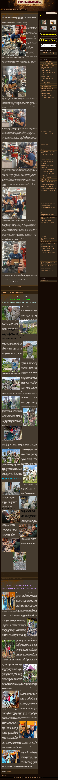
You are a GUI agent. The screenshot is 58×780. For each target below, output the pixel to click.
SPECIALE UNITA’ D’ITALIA (45, 179)
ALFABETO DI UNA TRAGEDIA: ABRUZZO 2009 (48, 244)
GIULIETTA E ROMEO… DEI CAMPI (47, 110)
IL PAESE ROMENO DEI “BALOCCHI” (47, 251)
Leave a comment (5, 286)
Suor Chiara (53, 30)
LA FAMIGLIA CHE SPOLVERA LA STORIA (48, 73)
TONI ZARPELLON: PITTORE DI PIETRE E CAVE (48, 260)
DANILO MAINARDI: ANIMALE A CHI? (47, 174)
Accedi (19, 777)
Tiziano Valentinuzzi (44, 280)
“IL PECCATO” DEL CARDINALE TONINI (47, 249)
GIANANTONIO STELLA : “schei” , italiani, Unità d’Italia (48, 209)
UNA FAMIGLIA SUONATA (45, 118)
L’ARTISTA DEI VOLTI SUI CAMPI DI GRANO (48, 189)
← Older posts (3, 775)
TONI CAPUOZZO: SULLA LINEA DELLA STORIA (47, 257)
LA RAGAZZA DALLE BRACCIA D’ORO (47, 229)
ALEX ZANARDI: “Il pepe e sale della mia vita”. (47, 135)
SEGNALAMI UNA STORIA (21, 9)
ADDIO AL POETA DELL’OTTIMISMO (47, 162)
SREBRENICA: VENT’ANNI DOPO (46, 114)
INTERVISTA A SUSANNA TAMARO (47, 166)
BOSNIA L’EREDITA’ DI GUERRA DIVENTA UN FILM (48, 239)
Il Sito (53, 25)
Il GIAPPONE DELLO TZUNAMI (46, 177)
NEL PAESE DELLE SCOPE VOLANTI (47, 241)
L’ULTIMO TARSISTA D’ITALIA (46, 130)
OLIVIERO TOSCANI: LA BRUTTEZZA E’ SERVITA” (47, 215)
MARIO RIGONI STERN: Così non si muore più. (48, 212)
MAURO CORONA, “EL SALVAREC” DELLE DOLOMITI (48, 224)
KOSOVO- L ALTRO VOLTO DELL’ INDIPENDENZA (46, 236)
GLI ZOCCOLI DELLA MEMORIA (46, 137)
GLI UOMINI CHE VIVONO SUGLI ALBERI (48, 276)
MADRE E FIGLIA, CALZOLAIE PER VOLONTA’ (47, 68)
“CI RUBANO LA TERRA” (45, 105)
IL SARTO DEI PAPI (44, 168)
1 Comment (4, 572)
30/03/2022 (17, 770)
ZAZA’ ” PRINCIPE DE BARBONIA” (46, 221)
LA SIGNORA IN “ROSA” (45, 101)
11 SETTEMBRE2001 (44, 198)
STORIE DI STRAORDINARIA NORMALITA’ (48, 124)
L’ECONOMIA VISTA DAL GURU (46, 132)
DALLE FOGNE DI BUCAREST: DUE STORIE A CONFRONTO (48, 254)
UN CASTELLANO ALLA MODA (46, 120)
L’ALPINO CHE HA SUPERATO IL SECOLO (47, 160)
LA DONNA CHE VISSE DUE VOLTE (47, 274)
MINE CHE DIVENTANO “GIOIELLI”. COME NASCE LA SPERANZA (48, 263)
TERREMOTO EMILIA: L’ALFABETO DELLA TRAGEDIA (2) (48, 152)
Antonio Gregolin (14, 286)
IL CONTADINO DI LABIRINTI (46, 126)
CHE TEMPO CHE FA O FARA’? (46, 202)
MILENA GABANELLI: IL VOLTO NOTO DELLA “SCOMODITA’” (47, 227)
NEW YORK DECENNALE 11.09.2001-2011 (47, 170)
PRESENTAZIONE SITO (8, 9)
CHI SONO (14, 9)
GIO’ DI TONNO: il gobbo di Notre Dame (47, 187)
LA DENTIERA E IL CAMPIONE (46, 71)
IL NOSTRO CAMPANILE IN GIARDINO (12, 579)
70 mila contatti (43, 128)
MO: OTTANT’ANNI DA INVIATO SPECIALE (48, 139)
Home (2, 9)
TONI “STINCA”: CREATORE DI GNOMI (47, 200)
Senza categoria (8, 288)
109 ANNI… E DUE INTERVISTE (46, 269)
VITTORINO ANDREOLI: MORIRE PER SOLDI (47, 155)
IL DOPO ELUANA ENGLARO (45, 146)
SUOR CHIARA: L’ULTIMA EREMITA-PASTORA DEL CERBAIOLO (47, 266)
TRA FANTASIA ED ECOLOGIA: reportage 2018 (47, 91)
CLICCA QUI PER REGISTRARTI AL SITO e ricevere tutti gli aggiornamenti (48, 53)
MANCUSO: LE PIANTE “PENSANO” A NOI (48, 88)
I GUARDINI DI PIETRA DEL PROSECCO (12, 292)
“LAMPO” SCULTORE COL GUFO (46, 77)
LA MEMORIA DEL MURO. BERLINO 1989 (48, 185)
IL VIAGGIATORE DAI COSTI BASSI (46, 96)
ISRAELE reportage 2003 (45, 196)
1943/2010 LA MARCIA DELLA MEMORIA (48, 194)
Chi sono (44, 25)
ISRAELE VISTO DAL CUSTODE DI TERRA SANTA (48, 192)
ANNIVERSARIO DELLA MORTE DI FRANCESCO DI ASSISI (47, 144)
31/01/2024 (19, 286)
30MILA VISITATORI (44, 158)
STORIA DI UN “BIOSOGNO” (45, 206)
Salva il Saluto (44, 30)
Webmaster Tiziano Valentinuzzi (37, 777)
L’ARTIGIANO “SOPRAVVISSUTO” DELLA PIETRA (47, 99)
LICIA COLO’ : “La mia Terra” (45, 83)
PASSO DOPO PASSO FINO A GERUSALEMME (48, 122)
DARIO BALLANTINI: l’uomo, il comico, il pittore (48, 182)
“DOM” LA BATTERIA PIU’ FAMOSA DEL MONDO (47, 149)
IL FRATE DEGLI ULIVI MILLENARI (47, 79)
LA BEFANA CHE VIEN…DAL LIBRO (47, 103)
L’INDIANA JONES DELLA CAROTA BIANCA (48, 204)
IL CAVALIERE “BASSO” (44, 81)
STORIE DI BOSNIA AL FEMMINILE (47, 247)
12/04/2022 (17, 572)
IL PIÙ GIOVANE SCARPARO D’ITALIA (12, 12)
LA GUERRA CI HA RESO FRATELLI (47, 116)
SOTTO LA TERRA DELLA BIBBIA (46, 86)
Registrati (16, 777)
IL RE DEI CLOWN (44, 164)
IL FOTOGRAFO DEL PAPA (45, 176)
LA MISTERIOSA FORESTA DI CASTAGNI (47, 172)
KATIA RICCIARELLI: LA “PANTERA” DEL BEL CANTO (48, 218)
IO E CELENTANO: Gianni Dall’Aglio (47, 141)
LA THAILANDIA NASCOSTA (45, 231)
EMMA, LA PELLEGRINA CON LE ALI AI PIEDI (47, 108)
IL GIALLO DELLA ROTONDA (45, 112)
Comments (26, 777)
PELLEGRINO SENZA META (45, 94)
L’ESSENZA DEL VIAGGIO (45, 233)
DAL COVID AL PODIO (44, 75)
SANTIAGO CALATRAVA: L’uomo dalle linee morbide (48, 272)
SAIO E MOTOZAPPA (44, 84)
